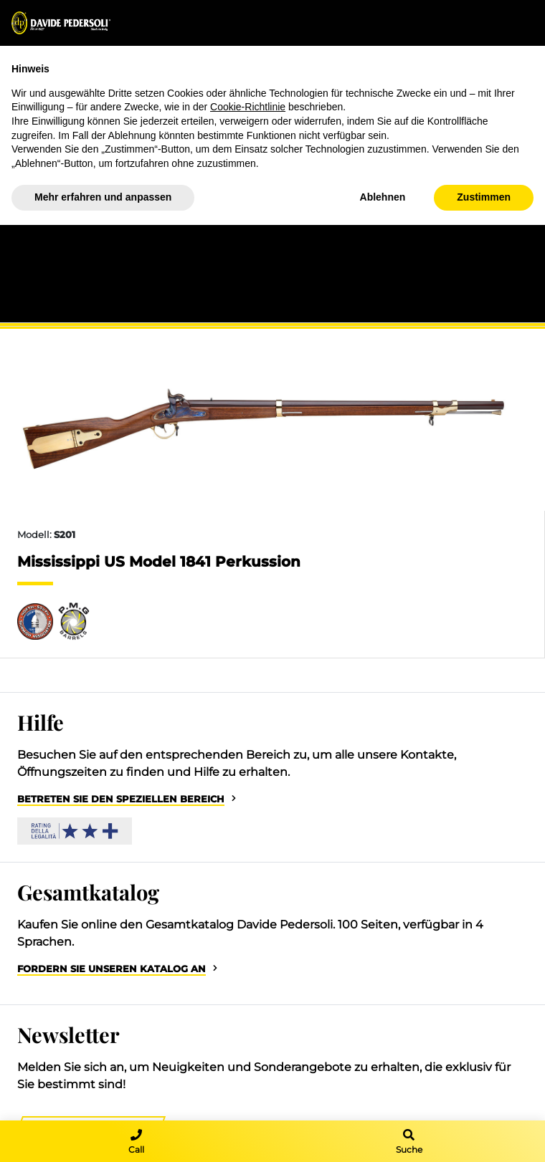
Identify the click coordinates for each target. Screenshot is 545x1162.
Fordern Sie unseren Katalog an (111, 969)
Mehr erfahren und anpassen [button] (102, 197)
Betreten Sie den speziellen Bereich (120, 799)
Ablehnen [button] (383, 197)
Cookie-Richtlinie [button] (247, 106)
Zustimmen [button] (484, 197)
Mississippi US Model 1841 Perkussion (158, 561)
